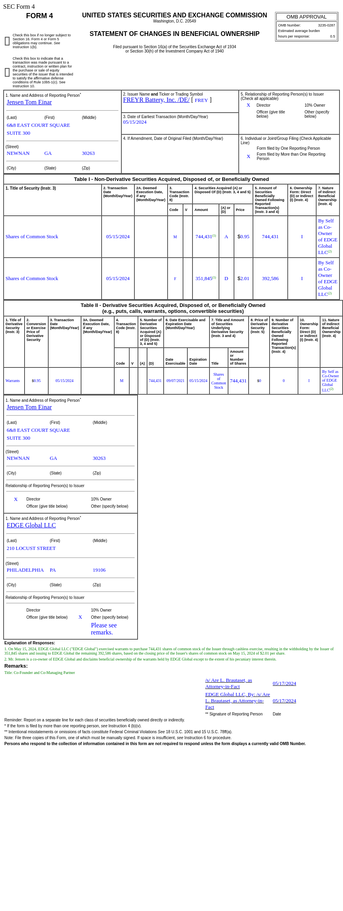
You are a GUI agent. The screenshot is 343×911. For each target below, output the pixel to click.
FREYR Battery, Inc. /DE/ (156, 99)
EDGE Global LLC (31, 525)
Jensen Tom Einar (29, 102)
